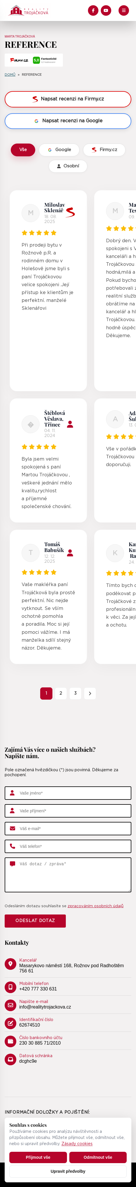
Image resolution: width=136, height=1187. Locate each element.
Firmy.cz (104, 150)
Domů (10, 74)
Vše (23, 150)
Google (59, 150)
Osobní (68, 166)
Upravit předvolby (68, 1171)
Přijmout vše (38, 1157)
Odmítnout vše (98, 1157)
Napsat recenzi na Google (68, 121)
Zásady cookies (77, 1144)
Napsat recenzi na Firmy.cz (68, 99)
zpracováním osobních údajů (95, 906)
